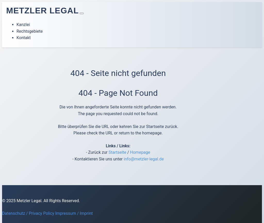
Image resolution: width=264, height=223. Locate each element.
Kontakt (23, 37)
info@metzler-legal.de (144, 159)
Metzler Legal (42, 10)
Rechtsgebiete (29, 31)
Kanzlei (23, 24)
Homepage (140, 152)
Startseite (117, 152)
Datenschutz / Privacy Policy (28, 213)
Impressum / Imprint (74, 213)
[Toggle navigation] (82, 13)
